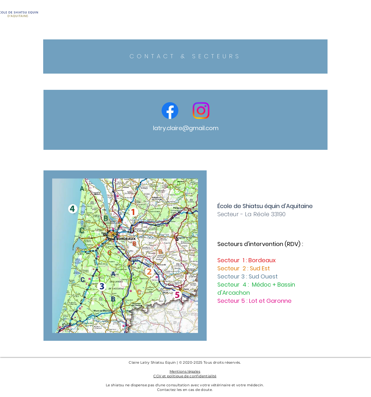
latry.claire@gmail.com (186, 128)
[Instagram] (201, 110)
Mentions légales (185, 371)
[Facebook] (170, 110)
